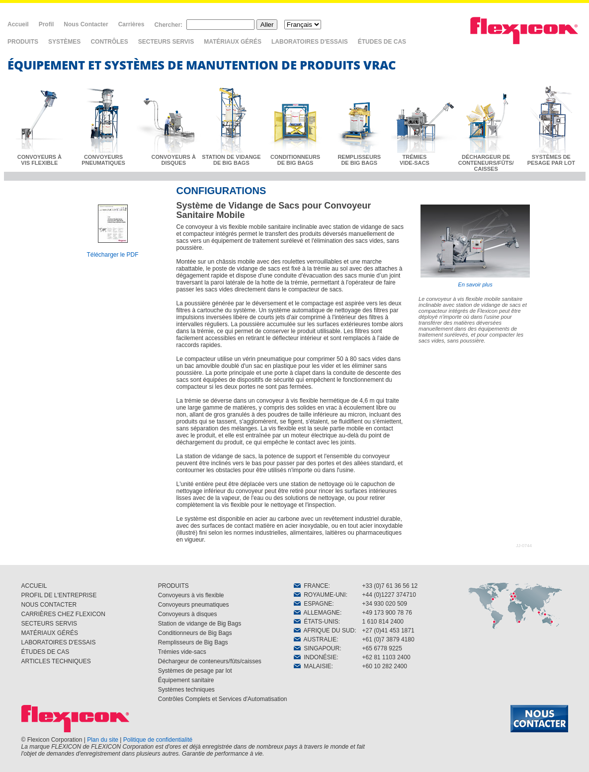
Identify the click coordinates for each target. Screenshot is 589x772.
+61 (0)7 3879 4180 (388, 639)
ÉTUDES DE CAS (382, 41)
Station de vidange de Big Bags (199, 623)
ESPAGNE (313, 603)
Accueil (18, 24)
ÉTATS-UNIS (316, 621)
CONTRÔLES (109, 41)
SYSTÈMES (64, 41)
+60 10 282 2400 (384, 666)
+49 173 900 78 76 (387, 612)
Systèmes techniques (186, 689)
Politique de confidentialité (157, 739)
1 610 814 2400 (383, 621)
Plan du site (102, 739)
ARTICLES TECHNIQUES (56, 661)
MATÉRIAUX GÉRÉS (232, 41)
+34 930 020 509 (384, 603)
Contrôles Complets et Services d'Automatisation (222, 699)
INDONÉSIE (315, 657)
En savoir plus (475, 246)
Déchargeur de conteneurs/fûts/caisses (209, 661)
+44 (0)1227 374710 (389, 594)
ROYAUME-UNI (320, 594)
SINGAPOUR (317, 648)
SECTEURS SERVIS (166, 41)
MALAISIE (313, 666)
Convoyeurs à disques (187, 614)
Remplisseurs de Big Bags (193, 642)
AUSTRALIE (315, 639)
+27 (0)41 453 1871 (388, 630)
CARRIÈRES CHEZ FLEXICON (63, 614)
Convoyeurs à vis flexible (191, 595)
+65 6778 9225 (382, 648)
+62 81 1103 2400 (386, 657)
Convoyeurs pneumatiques (193, 604)
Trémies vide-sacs (182, 651)
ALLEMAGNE (317, 612)
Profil (46, 24)
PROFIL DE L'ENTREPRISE (59, 595)
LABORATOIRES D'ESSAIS (309, 41)
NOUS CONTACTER (49, 604)
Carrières (131, 24)
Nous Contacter (86, 24)
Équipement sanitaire (186, 680)
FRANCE (311, 585)
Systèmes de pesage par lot (195, 670)
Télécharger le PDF (112, 254)
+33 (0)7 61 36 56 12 (390, 585)
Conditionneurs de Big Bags (195, 633)
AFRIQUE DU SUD (324, 630)
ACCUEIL (34, 585)
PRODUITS (22, 41)
